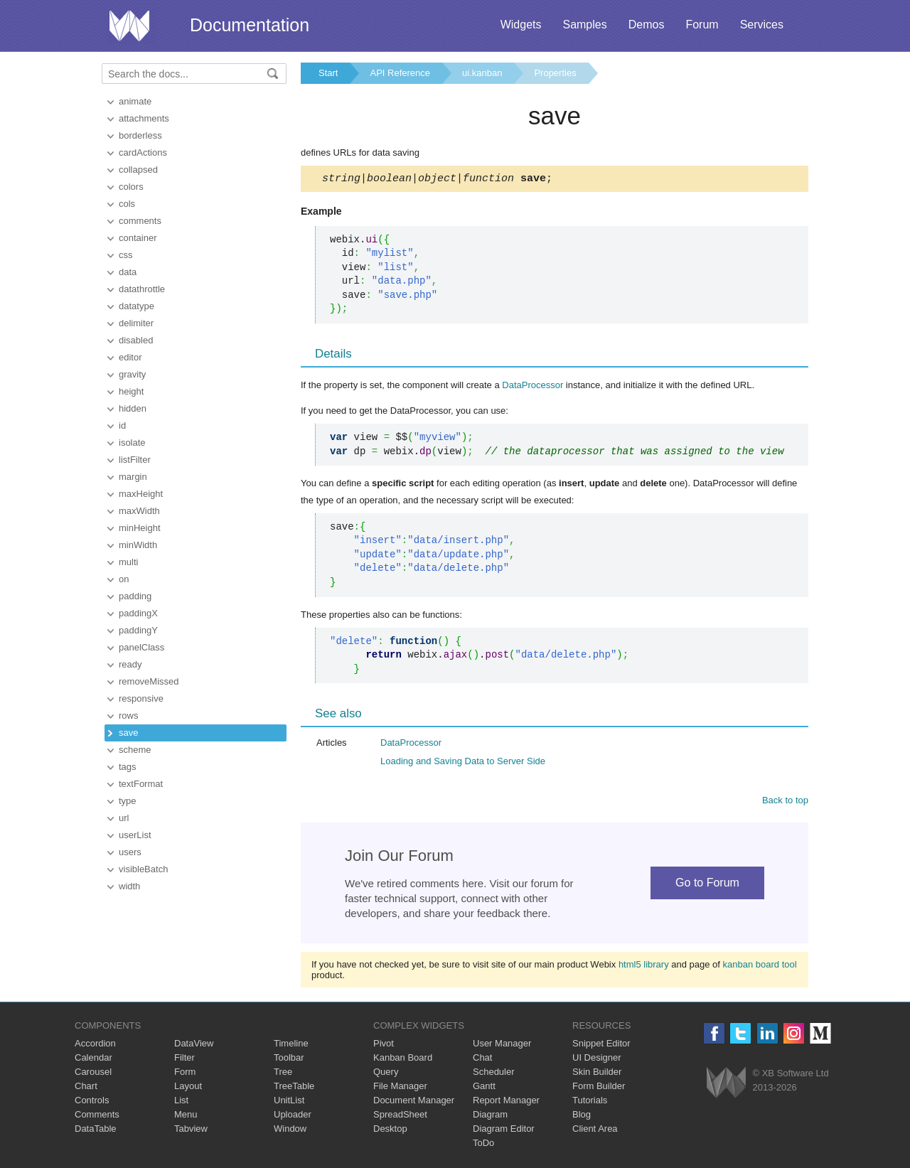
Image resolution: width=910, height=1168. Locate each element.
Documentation (249, 25)
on (124, 579)
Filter (184, 1059)
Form (185, 1073)
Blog (581, 1116)
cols (127, 203)
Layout (188, 1088)
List (181, 1102)
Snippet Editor (601, 1045)
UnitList (289, 1102)
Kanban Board (402, 1059)
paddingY (138, 630)
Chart (86, 1088)
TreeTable (294, 1088)
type (127, 800)
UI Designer (596, 1059)
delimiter (136, 323)
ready (130, 664)
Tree (283, 1073)
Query (385, 1073)
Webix (726, 1084)
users (130, 852)
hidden (132, 408)
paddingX (138, 613)
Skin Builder (596, 1073)
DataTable (96, 1130)
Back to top (785, 802)
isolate (132, 442)
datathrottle (142, 289)
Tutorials (589, 1102)
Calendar (93, 1059)
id (122, 425)
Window (290, 1130)
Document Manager (413, 1102)
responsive (141, 698)
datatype (136, 306)
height (131, 391)
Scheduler (494, 1073)
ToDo (483, 1145)
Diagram (490, 1116)
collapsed (138, 169)
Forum (701, 24)
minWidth (138, 545)
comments (140, 220)
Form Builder (598, 1088)
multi (128, 562)
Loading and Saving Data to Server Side (462, 763)
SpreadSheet (400, 1116)
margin (133, 476)
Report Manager (506, 1102)
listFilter (135, 459)
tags (127, 766)
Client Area (595, 1130)
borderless (140, 135)
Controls (92, 1102)
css (126, 255)
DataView (193, 1045)
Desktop (390, 1130)
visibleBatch (143, 869)
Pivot (383, 1045)
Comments (97, 1116)
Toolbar (289, 1059)
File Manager (400, 1088)
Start (328, 73)
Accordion (95, 1045)
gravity (132, 374)
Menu (186, 1116)
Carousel (93, 1073)
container (137, 237)
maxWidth (139, 510)
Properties (555, 73)
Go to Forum (707, 885)
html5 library (644, 966)
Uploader (292, 1116)
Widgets (521, 24)
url (124, 818)
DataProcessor (532, 387)
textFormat (141, 783)
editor (130, 357)
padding (135, 596)
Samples (584, 24)
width (129, 886)
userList (135, 835)
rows (128, 715)
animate (135, 101)
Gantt (484, 1088)
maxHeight (141, 493)
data (127, 272)
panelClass (141, 647)
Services (761, 24)
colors (131, 186)
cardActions (143, 152)
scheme (135, 749)
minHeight (140, 528)
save (128, 732)
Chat (482, 1059)
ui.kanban (482, 73)
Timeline (291, 1045)
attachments (144, 118)
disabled (136, 340)
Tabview (191, 1130)
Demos (646, 24)
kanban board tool (760, 966)
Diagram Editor (504, 1130)
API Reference (400, 73)
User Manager (502, 1045)
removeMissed (149, 681)
